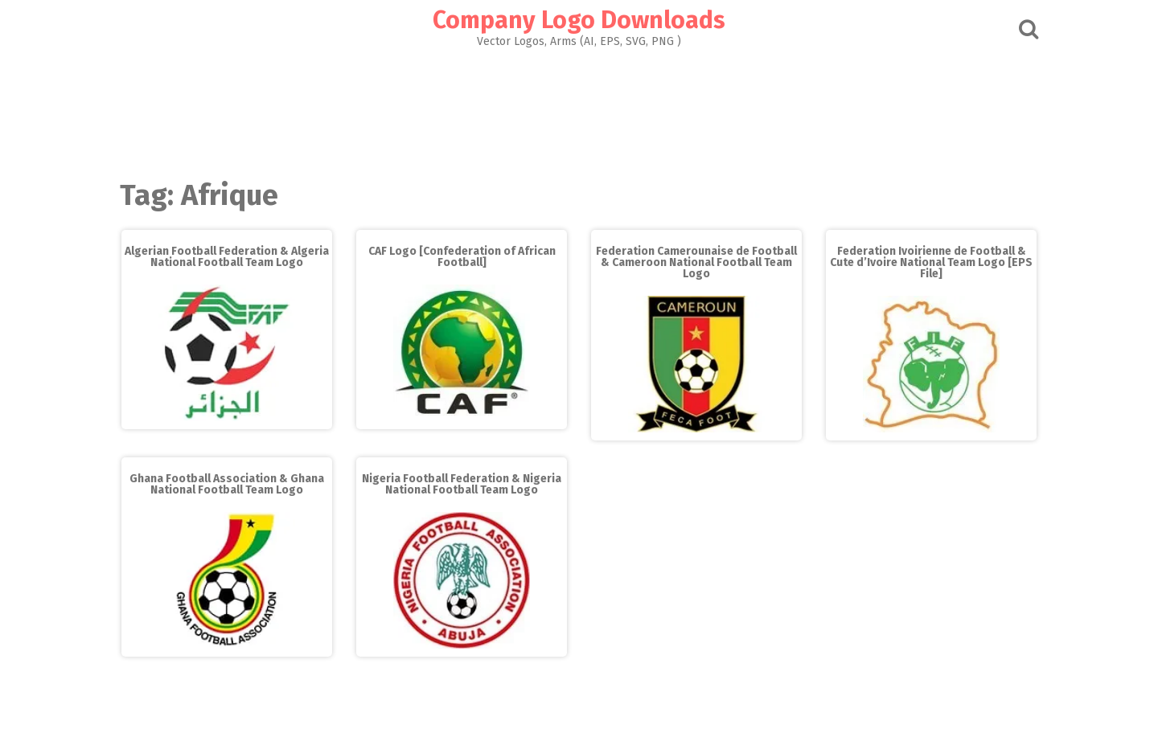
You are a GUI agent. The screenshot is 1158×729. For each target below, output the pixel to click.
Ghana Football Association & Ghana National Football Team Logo (226, 484)
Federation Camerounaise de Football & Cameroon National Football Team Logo (696, 262)
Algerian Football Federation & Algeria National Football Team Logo (227, 256)
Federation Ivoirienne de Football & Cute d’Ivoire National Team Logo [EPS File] (931, 262)
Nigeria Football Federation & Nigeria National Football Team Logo (461, 484)
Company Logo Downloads (579, 20)
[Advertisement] (579, 109)
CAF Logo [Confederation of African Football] (462, 256)
